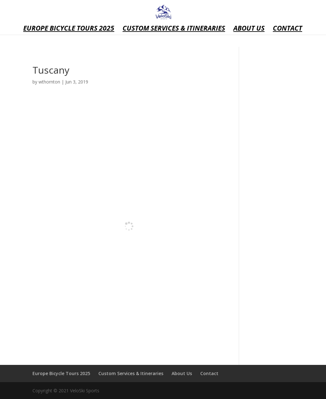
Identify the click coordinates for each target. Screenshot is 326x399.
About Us (249, 29)
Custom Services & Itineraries (174, 29)
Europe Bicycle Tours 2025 (68, 29)
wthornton (49, 82)
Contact (287, 29)
